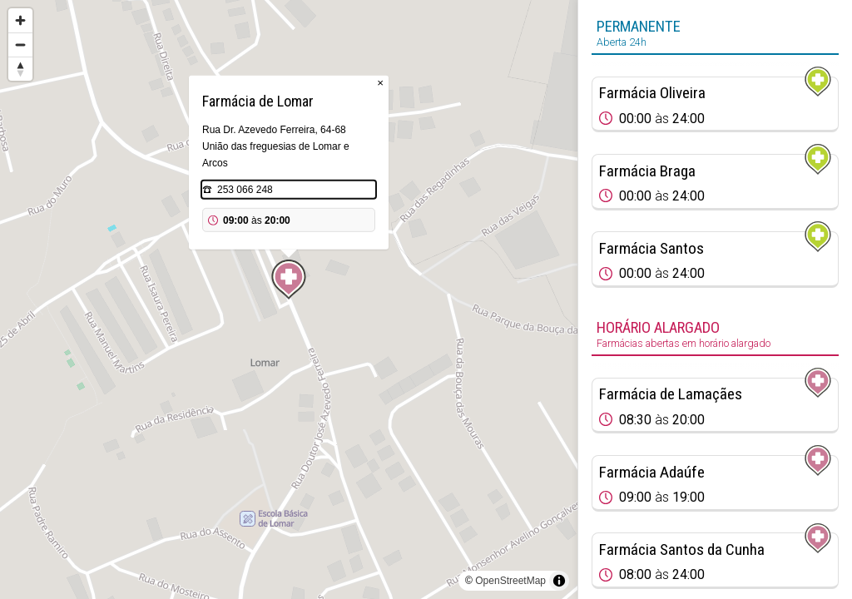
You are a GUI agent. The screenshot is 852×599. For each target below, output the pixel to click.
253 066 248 (245, 190)
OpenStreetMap (510, 581)
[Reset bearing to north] (20, 69)
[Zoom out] (20, 44)
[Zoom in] (20, 20)
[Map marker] (288, 280)
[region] (288, 299)
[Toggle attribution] (559, 581)
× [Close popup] (380, 83)
